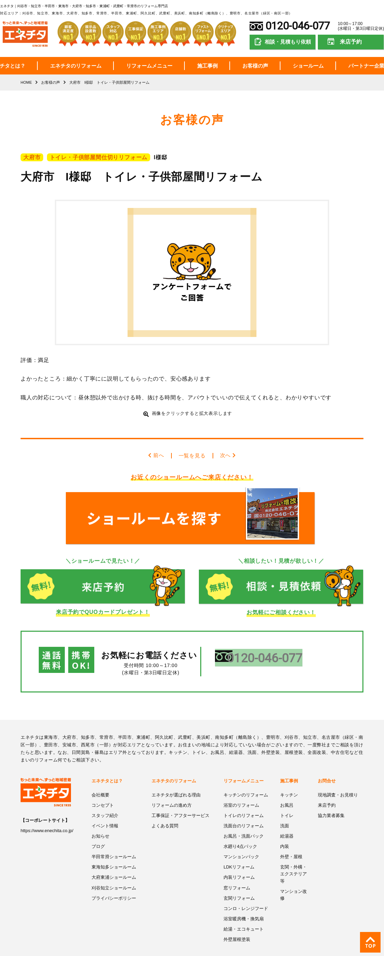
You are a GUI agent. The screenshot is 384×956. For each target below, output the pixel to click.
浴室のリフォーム (241, 790)
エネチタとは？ (107, 766)
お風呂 (286, 790)
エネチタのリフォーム (75, 66)
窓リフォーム (237, 871)
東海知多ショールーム (114, 850)
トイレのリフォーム (244, 800)
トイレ (286, 800)
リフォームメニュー (149, 66)
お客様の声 (255, 66)
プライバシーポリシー (114, 881)
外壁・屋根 (291, 840)
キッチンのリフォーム (246, 780)
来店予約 (351, 42)
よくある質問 (165, 810)
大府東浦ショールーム (114, 861)
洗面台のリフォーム (244, 810)
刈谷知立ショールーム (114, 871)
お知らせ (100, 820)
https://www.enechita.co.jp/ (47, 816)
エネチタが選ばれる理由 (176, 780)
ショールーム (308, 66)
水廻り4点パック (240, 830)
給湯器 (286, 820)
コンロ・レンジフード (246, 891)
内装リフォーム (239, 861)
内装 (284, 830)
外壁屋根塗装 (237, 921)
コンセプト (103, 790)
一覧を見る (192, 455)
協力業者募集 (331, 800)
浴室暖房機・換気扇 (244, 901)
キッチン (289, 780)
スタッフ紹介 (105, 800)
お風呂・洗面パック (244, 820)
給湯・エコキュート (244, 911)
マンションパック (241, 840)
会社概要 (100, 780)
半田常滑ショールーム (114, 840)
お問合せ (327, 766)
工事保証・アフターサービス (180, 800)
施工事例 (207, 66)
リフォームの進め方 (172, 790)
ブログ (98, 830)
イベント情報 (105, 810)
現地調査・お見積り (338, 780)
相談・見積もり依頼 (288, 42)
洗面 (284, 810)
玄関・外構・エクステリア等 (293, 857)
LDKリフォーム (239, 850)
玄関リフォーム (239, 881)
